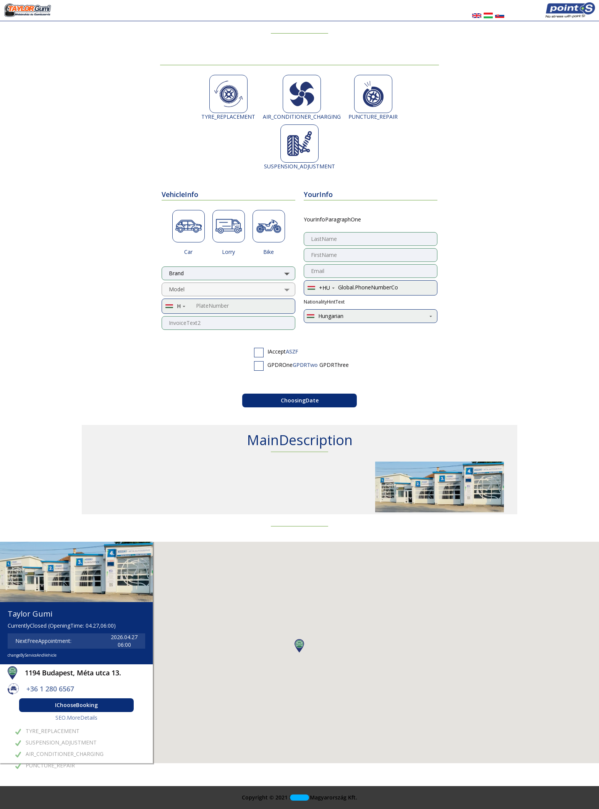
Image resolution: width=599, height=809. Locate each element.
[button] (299, 645)
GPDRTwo (305, 364)
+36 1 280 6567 (50, 688)
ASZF (292, 351)
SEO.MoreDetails (76, 717)
